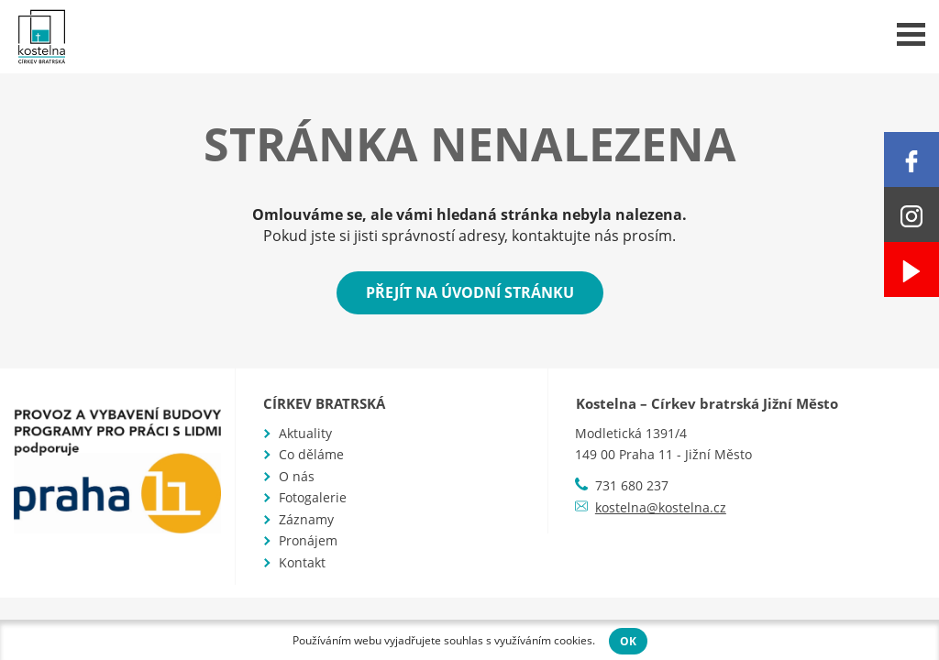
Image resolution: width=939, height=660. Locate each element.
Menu (911, 34)
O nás (297, 476)
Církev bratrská (324, 403)
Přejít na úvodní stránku (470, 292)
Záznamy (306, 519)
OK (628, 641)
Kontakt (302, 562)
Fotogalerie (313, 497)
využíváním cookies (543, 640)
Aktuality (305, 433)
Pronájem (308, 540)
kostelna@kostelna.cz (660, 507)
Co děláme (311, 454)
